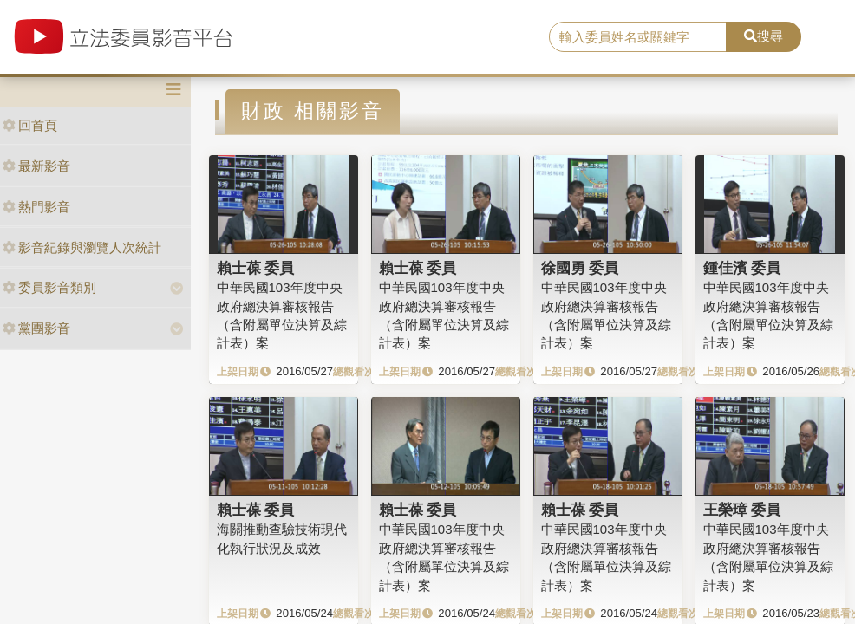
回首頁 (30, 125)
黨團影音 (36, 328)
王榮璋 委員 (742, 509)
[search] (638, 37)
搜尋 (763, 36)
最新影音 (36, 166)
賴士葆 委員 (256, 268)
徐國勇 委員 (580, 268)
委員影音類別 (49, 287)
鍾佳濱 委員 (742, 268)
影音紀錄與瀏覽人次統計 (82, 247)
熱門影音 (36, 206)
